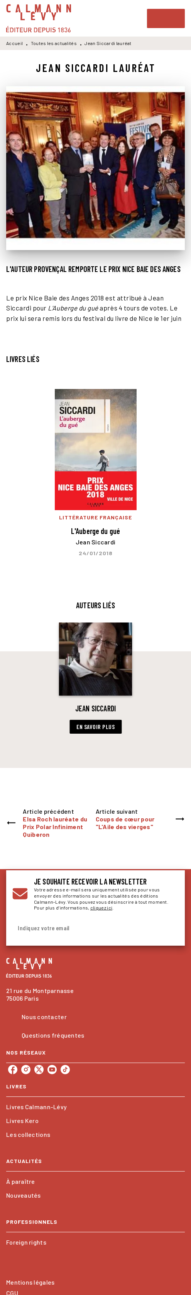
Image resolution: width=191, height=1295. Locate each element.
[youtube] (52, 1069)
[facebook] (12, 1069)
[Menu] (166, 18)
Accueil (14, 43)
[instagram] (25, 1069)
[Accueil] (38, 18)
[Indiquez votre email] (85, 928)
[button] (95, 678)
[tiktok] (65, 1069)
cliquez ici (101, 907)
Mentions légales (30, 1282)
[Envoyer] (169, 928)
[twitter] (39, 1069)
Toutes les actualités (54, 43)
